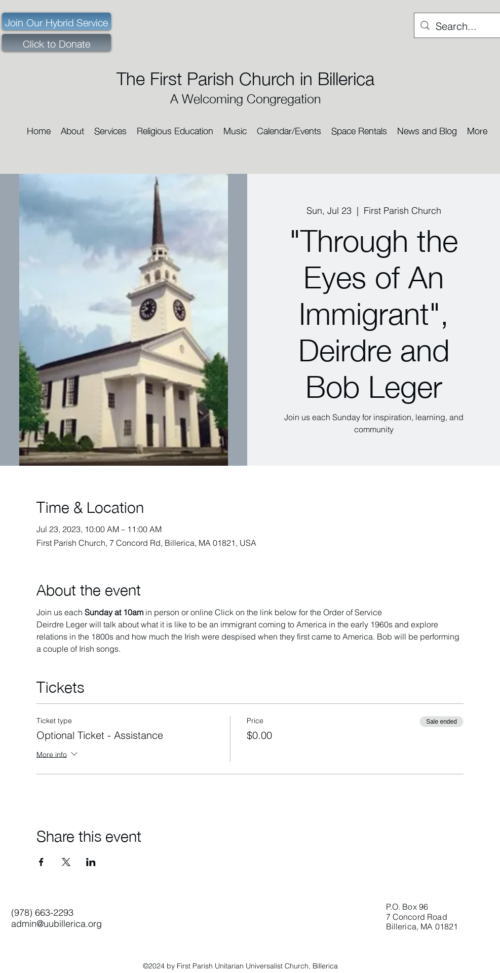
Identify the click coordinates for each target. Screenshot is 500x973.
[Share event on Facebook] (41, 862)
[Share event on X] (66, 862)
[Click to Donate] (56, 42)
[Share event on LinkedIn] (91, 862)
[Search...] (458, 26)
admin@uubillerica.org (56, 923)
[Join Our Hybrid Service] (56, 21)
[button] (72, 127)
